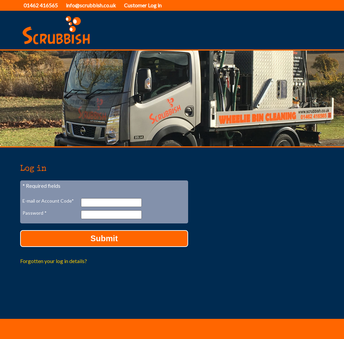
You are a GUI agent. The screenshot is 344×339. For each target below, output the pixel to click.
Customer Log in (143, 5)
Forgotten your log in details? (53, 261)
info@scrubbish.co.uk (91, 5)
